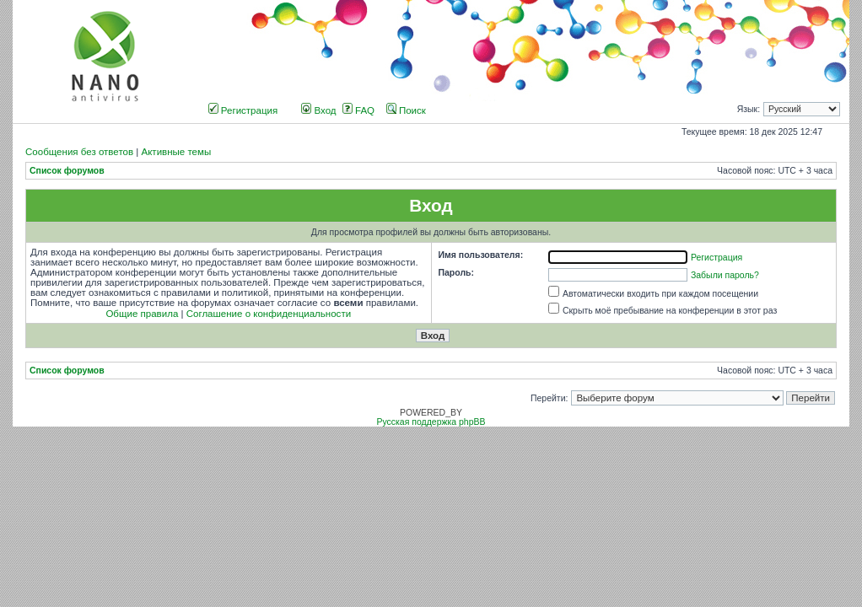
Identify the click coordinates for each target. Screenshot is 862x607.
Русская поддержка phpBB (430, 422)
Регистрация (243, 110)
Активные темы (176, 152)
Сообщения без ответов (79, 152)
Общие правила (141, 314)
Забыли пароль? (725, 275)
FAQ (358, 110)
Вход (318, 110)
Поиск (406, 110)
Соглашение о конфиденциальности (268, 314)
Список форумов (67, 170)
